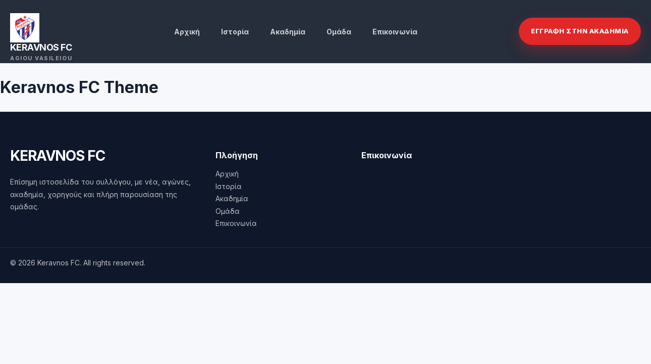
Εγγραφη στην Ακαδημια (580, 31)
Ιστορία (235, 31)
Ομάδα (339, 31)
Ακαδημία (287, 31)
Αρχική (187, 31)
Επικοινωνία (394, 31)
